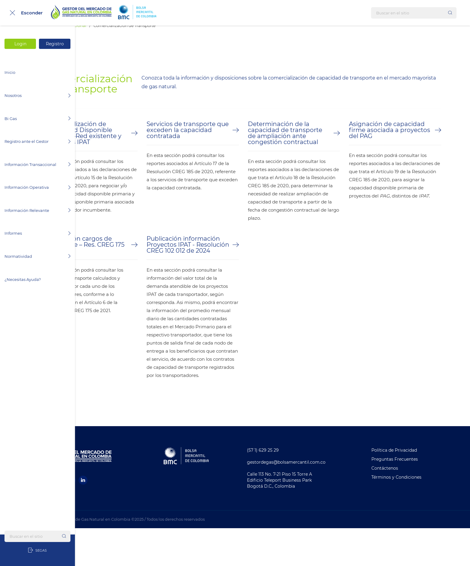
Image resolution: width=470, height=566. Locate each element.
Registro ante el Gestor (37, 141)
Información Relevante (37, 210)
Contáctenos (402, 506)
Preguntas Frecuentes (412, 497)
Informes (37, 233)
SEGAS (37, 550)
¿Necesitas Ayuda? (22, 279)
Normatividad (37, 256)
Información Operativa (37, 187)
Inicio (9, 72)
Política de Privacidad (412, 488)
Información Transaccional (37, 164)
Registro (55, 44)
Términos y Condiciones (414, 515)
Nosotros (37, 95)
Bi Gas (37, 118)
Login (20, 44)
